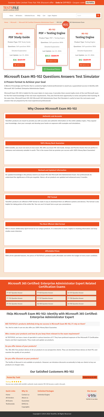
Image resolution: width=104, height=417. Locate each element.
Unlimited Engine (44, 395)
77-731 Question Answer (14, 304)
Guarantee (25, 401)
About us (25, 398)
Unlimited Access (30, 15)
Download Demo (52, 69)
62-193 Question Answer (75, 293)
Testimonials (10, 404)
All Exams (9, 401)
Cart (44, 15)
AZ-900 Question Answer (76, 304)
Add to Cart (19, 65)
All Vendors (19, 15)
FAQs (38, 15)
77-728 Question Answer (75, 298)
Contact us (25, 395)
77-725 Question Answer (14, 298)
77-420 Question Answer (45, 293)
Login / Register (52, 15)
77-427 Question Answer (14, 293)
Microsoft (13, 22)
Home (11, 15)
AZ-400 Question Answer (45, 304)
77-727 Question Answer (45, 298)
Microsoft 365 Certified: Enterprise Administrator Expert (36, 22)
